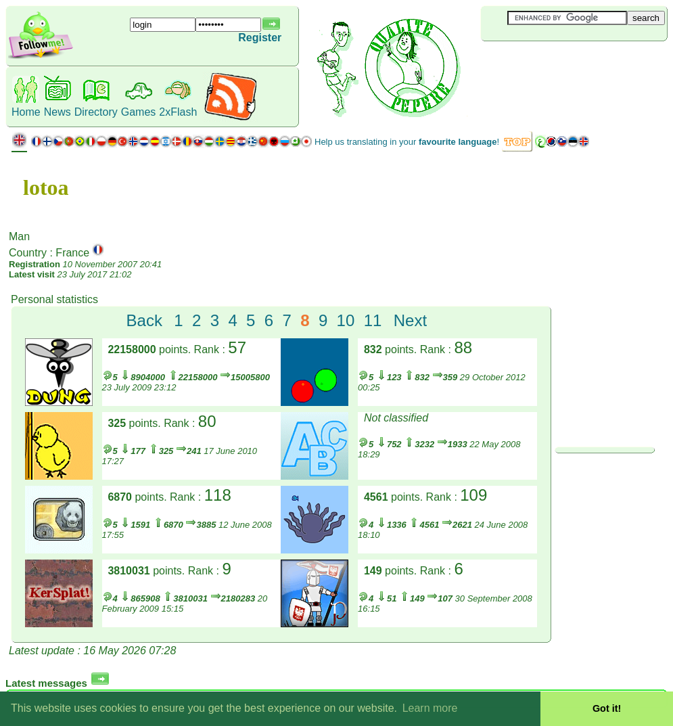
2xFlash (178, 112)
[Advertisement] (561, 63)
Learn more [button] (430, 708)
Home (26, 112)
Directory (96, 112)
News (57, 112)
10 (346, 320)
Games (138, 112)
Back (144, 320)
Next (410, 320)
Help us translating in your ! (407, 142)
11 (373, 320)
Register (259, 37)
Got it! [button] (607, 708)
